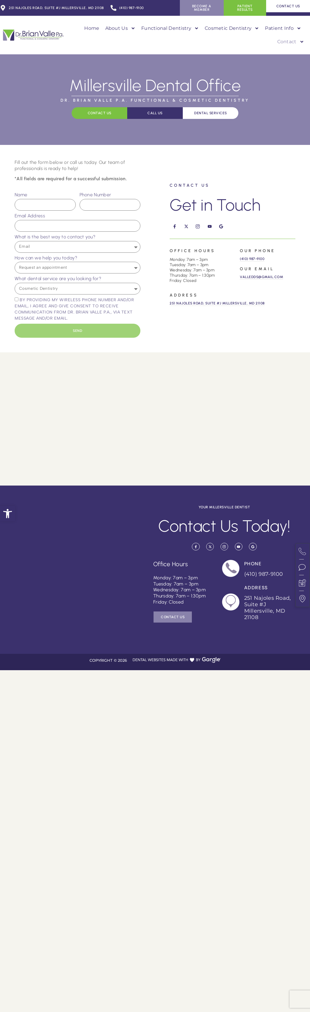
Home (91, 28)
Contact (290, 42)
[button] (7, 513)
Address (256, 588)
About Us (120, 28)
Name (21, 194)
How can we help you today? (46, 258)
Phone (253, 564)
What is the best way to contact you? (55, 237)
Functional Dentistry (170, 28)
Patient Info (283, 28)
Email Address (30, 216)
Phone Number (95, 194)
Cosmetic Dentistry (232, 28)
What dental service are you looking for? (58, 278)
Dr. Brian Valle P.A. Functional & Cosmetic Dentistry (155, 100)
